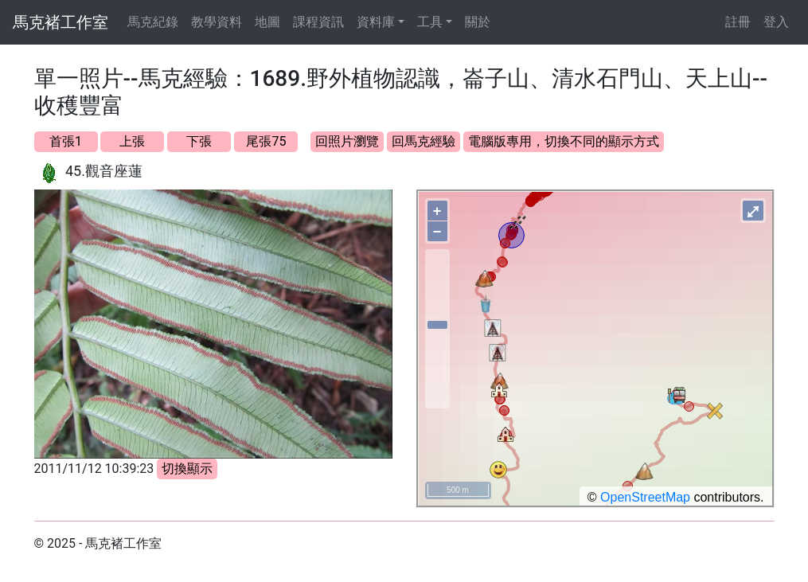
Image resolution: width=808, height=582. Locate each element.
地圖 (267, 21)
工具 (430, 21)
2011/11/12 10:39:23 (94, 468)
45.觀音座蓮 (103, 170)
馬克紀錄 (152, 21)
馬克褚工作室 (60, 22)
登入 (776, 21)
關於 (477, 21)
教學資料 (216, 21)
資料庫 (376, 21)
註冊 (738, 21)
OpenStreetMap (645, 497)
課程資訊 (318, 21)
